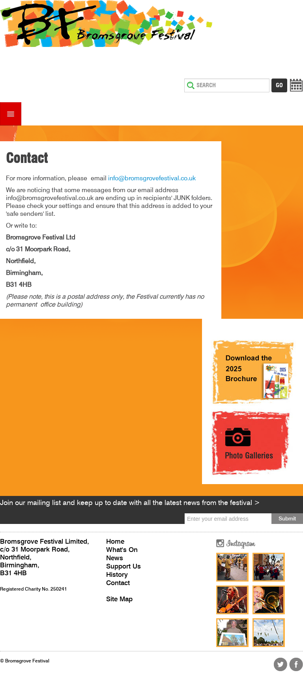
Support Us (123, 566)
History (117, 575)
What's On (122, 550)
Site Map (119, 599)
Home (115, 542)
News (114, 558)
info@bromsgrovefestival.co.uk (152, 179)
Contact (118, 583)
